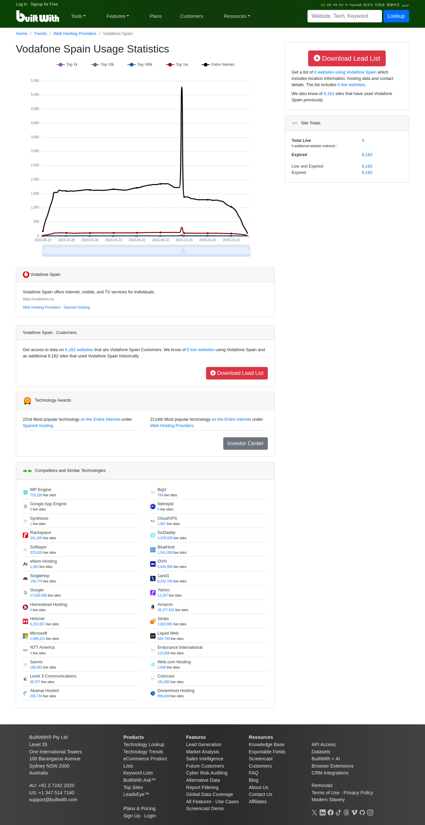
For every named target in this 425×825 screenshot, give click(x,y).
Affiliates (258, 801)
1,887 (162, 524)
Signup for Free (44, 4)
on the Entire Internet (100, 419)
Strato (163, 618)
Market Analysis (203, 751)
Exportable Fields (267, 751)
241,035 (36, 538)
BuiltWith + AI (326, 758)
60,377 (35, 682)
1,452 (34, 567)
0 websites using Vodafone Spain (344, 72)
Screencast (261, 758)
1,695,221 (37, 639)
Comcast (166, 676)
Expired (299, 154)
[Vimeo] (354, 812)
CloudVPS (167, 518)
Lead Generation (204, 744)
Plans (156, 16)
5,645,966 (165, 567)
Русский (356, 5)
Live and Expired (307, 166)
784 (160, 495)
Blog (254, 780)
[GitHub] (362, 812)
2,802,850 (165, 624)
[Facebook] (331, 812)
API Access (324, 744)
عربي (405, 5)
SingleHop (40, 575)
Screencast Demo (205, 808)
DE (329, 5)
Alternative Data (203, 780)
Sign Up (132, 815)
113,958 (164, 653)
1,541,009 (165, 552)
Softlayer (38, 546)
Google (37, 589)
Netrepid (165, 503)
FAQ (254, 773)
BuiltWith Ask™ (140, 780)
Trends (40, 33)
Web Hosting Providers (75, 33)
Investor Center (246, 443)
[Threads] (346, 812)
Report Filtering (202, 787)
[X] (315, 812)
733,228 (36, 495)
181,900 (164, 682)
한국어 (368, 5)
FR (335, 5)
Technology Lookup (144, 744)
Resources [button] (235, 16)
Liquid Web (168, 633)
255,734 (36, 696)
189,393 (36, 667)
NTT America (42, 647)
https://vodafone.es (38, 299)
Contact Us (260, 794)
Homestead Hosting (48, 604)
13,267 (163, 595)
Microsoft (38, 633)
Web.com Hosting (174, 661)
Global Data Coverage (209, 794)
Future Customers (205, 766)
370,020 (36, 552)
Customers (191, 16)
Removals (322, 785)
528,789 (164, 639)
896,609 (164, 696)
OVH (162, 561)
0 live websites (200, 349)
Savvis (36, 661)
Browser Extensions (333, 766)
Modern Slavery (328, 799)
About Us (258, 787)
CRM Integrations (330, 773)
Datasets (321, 751)
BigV (162, 489)
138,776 (36, 581)
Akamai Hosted (44, 690)
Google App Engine (48, 503)
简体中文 (393, 5)
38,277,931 (166, 610)
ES (341, 5)
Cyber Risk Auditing (207, 773)
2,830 (162, 667)
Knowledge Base (267, 744)
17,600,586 (38, 595)
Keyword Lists (138, 773)
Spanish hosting (77, 307)
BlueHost (166, 546)
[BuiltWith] (38, 16)
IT (346, 5)
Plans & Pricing (140, 808)
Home (21, 33)
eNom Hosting (43, 561)
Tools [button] (76, 16)
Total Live (301, 140)
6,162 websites (78, 349)
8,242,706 (165, 581)
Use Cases (226, 801)
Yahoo (163, 589)
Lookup (396, 16)
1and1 (163, 575)
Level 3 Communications (53, 676)
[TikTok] (338, 812)
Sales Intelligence (205, 758)
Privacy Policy (358, 792)
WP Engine (40, 489)
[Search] (344, 16)
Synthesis (39, 518)
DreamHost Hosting (176, 690)
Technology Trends (143, 751)
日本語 (380, 5)
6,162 (329, 93)
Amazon (165, 604)
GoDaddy (166, 532)
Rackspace (40, 532)
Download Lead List (237, 373)
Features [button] (116, 16)
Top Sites (133, 787)
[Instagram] (370, 812)
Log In (21, 4)
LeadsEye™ (136, 794)
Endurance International (180, 647)
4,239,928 (165, 538)
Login (150, 815)
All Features (199, 801)
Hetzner (37, 618)
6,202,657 (37, 624)
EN (323, 5)
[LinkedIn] (323, 812)
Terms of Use (326, 792)
